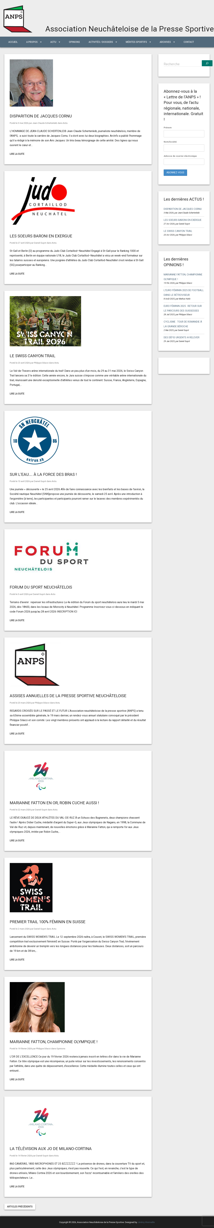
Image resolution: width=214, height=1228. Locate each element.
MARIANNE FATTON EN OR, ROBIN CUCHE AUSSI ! (54, 803)
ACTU (53, 42)
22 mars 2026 (24, 809)
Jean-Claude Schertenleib (44, 123)
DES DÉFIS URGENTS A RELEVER (181, 337)
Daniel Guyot (40, 243)
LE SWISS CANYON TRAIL (32, 356)
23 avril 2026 (24, 363)
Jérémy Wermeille (146, 1222)
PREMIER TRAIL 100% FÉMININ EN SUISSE (47, 921)
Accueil (13, 42)
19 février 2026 (25, 1048)
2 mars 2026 (24, 929)
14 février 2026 (25, 1155)
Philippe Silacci (41, 363)
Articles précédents (20, 1206)
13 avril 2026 (24, 481)
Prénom (168, 127)
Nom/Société (170, 142)
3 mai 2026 (23, 123)
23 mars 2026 (24, 702)
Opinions (74, 42)
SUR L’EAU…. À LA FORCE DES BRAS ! (43, 474)
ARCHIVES (165, 42)
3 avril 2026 (23, 594)
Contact (189, 42)
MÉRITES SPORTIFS (136, 42)
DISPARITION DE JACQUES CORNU (41, 116)
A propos (32, 42)
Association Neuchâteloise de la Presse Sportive (129, 28)
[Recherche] (207, 63)
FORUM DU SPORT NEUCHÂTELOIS (41, 587)
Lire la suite (17, 154)
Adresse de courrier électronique (184, 160)
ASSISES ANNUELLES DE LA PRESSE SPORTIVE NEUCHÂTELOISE (68, 695)
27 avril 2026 (24, 243)
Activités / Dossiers (101, 42)
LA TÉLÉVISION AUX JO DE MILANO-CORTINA (51, 1148)
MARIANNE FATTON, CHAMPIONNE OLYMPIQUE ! (53, 1041)
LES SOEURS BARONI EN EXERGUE (41, 236)
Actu (65, 123)
